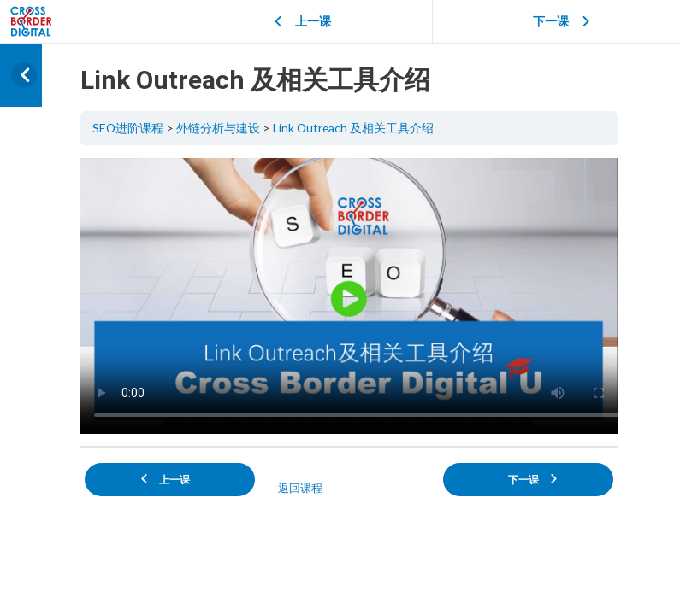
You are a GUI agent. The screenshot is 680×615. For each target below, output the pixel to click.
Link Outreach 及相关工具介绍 (353, 127)
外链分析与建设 (218, 127)
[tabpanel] (349, 296)
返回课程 (300, 488)
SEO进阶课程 (127, 127)
